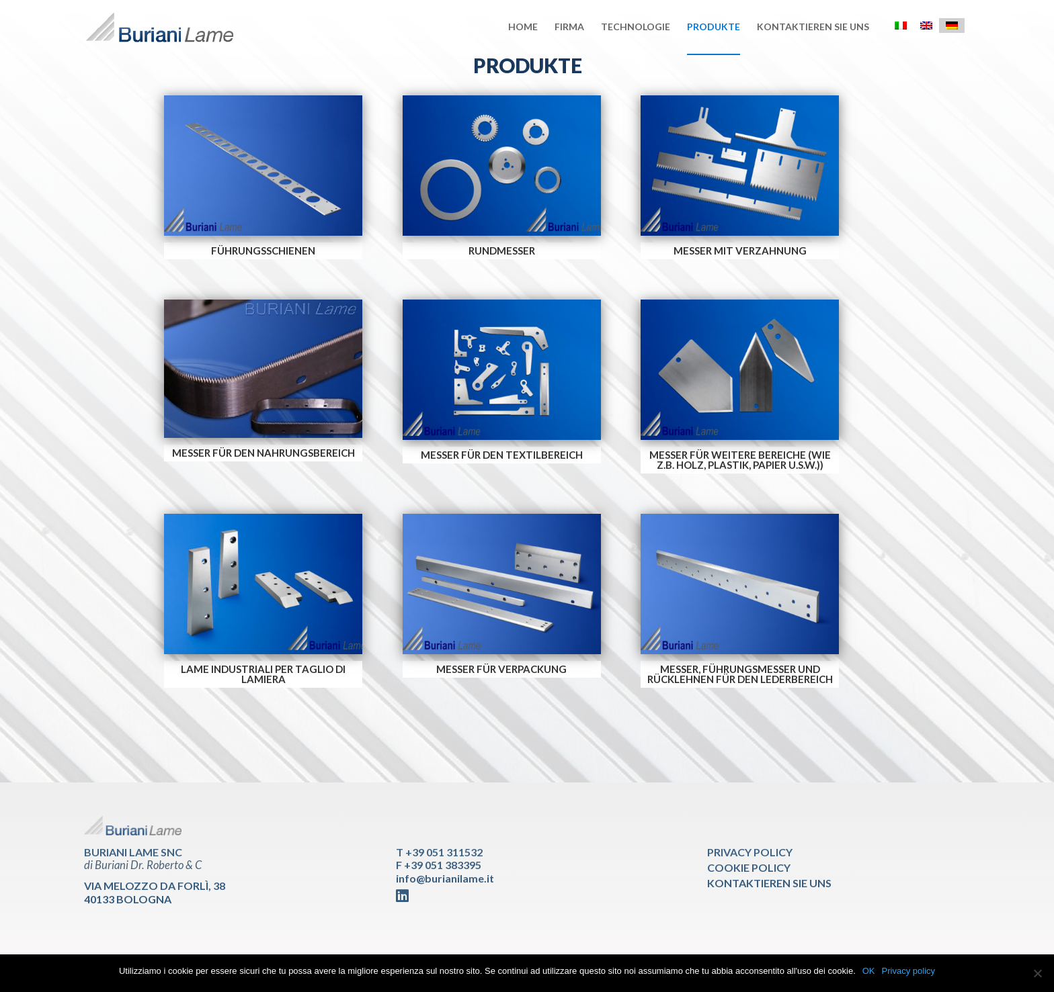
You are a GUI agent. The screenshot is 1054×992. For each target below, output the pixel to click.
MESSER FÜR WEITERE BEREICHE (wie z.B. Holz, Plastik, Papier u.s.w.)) (740, 460)
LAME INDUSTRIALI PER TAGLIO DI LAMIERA (263, 674)
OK (868, 971)
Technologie (635, 27)
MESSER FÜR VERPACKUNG (501, 669)
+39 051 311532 (444, 852)
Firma (569, 27)
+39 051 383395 (442, 864)
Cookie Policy (748, 867)
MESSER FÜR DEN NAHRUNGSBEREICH (263, 453)
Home (523, 27)
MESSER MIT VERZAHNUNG (740, 250)
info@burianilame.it (445, 878)
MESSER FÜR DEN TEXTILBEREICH (502, 455)
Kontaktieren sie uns (813, 27)
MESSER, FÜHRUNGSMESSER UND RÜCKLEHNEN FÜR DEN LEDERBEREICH (740, 674)
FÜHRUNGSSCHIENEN (263, 250)
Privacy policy (908, 971)
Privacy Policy (750, 852)
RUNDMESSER (502, 250)
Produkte (713, 27)
